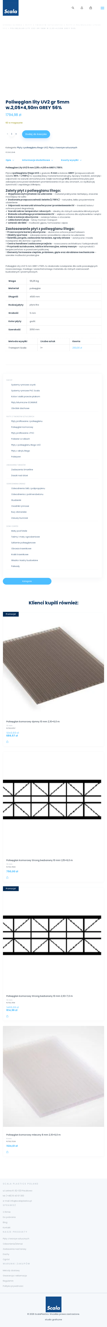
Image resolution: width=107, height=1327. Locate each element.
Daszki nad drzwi (19, 475)
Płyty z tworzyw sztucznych (44, 25)
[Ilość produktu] (11, 134)
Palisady (15, 566)
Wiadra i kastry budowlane (24, 560)
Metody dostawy (11, 1270)
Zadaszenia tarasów (16, 465)
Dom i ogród (12, 526)
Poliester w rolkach (20, 438)
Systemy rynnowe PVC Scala (25, 390)
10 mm (9, 725)
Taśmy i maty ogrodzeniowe (25, 536)
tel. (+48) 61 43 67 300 (13, 1195)
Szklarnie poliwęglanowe (23, 542)
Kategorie (27, 581)
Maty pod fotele (19, 530)
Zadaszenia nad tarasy (14, 1249)
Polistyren (16, 456)
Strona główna (12, 25)
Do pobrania (9, 1217)
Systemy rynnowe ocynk (23, 384)
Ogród (6, 1259)
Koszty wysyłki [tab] (69, 160)
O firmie (7, 1212)
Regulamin (8, 1280)
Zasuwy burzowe (19, 518)
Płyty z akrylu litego (20, 450)
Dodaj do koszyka (36, 134)
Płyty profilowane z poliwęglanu (26, 421)
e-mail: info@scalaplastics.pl (17, 1201)
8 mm (9, 1138)
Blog (5, 1222)
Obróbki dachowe (20, 408)
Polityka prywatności (13, 1286)
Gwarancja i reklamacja (15, 1275)
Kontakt (6, 1227)
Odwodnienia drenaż (15, 483)
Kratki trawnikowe (19, 554)
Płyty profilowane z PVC (22, 433)
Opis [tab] (8, 160)
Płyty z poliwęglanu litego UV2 (25, 445)
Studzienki (16, 500)
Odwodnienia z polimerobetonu (27, 494)
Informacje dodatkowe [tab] (36, 160)
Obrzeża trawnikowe (21, 548)
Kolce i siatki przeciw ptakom (25, 396)
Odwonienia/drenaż (13, 1243)
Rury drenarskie (19, 512)
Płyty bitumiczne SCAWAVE (24, 402)
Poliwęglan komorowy (22, 427)
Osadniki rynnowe (20, 506)
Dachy (9, 380)
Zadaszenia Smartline (22, 469)
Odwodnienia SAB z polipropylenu (28, 488)
